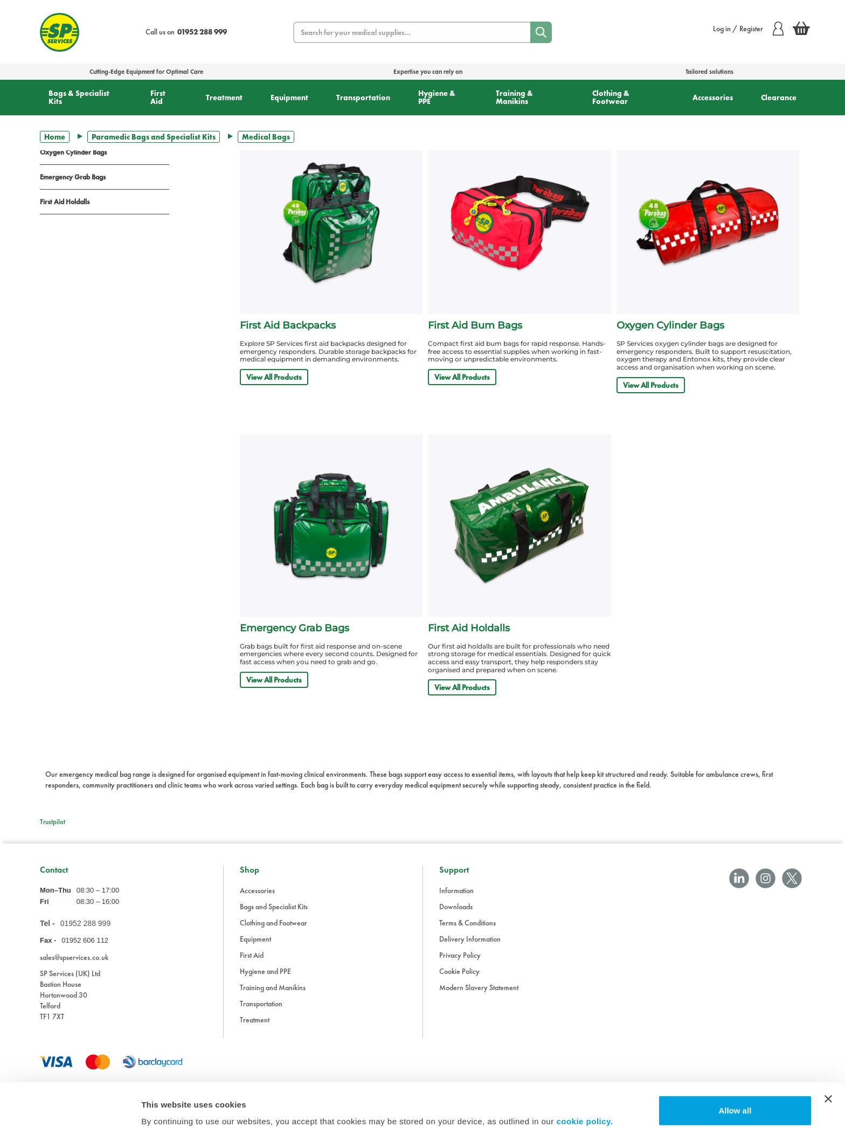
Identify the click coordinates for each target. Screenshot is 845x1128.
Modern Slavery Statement (478, 987)
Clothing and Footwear (273, 923)
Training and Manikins (273, 987)
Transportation (363, 97)
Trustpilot (52, 821)
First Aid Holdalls (64, 202)
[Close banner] (828, 1055)
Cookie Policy (459, 971)
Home (54, 137)
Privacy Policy (460, 955)
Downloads (456, 906)
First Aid (157, 97)
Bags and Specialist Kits (274, 906)
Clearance (778, 97)
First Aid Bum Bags (475, 325)
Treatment (224, 97)
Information (456, 890)
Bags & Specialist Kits (79, 97)
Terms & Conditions (467, 923)
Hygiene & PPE (436, 97)
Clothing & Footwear (610, 97)
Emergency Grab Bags (73, 177)
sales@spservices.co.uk (74, 957)
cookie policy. (584, 1077)
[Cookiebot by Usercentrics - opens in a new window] (70, 1107)
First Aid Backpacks (288, 325)
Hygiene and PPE (265, 971)
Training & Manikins (514, 97)
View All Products (274, 377)
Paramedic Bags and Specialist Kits (154, 137)
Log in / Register (748, 29)
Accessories (712, 97)
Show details (166, 1106)
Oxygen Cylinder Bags (73, 152)
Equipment (289, 97)
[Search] (541, 32)
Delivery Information (470, 939)
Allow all (734, 1066)
